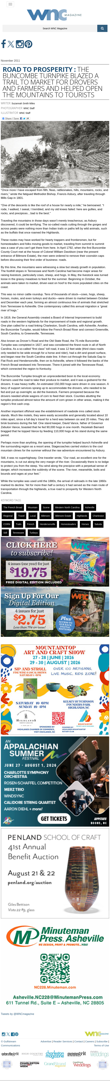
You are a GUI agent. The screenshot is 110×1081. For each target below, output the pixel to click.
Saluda (98, 524)
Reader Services (56, 1041)
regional (8, 515)
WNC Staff (28, 108)
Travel (21, 515)
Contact (71, 1041)
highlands (82, 515)
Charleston (98, 515)
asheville (89, 507)
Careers (82, 1041)
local (33, 515)
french (30, 524)
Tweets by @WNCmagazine (17, 1014)
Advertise (39, 1041)
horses (85, 524)
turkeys (33, 532)
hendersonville (47, 524)
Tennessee (18, 532)
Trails (18, 524)
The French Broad (12, 507)
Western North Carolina (67, 507)
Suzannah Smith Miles (23, 103)
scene (46, 507)
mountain (33, 507)
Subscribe (95, 1041)
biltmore (45, 515)
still (5, 532)
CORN (6, 524)
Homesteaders (68, 524)
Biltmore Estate (63, 515)
